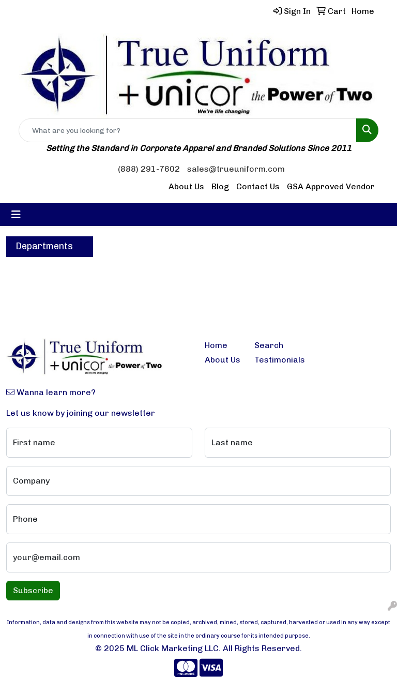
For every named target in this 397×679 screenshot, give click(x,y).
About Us (186, 186)
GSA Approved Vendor (331, 186)
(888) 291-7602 (149, 169)
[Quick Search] (188, 130)
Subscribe (33, 590)
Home (216, 345)
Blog (220, 186)
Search (268, 345)
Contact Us (258, 186)
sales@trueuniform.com (236, 169)
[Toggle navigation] (16, 214)
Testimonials (273, 360)
